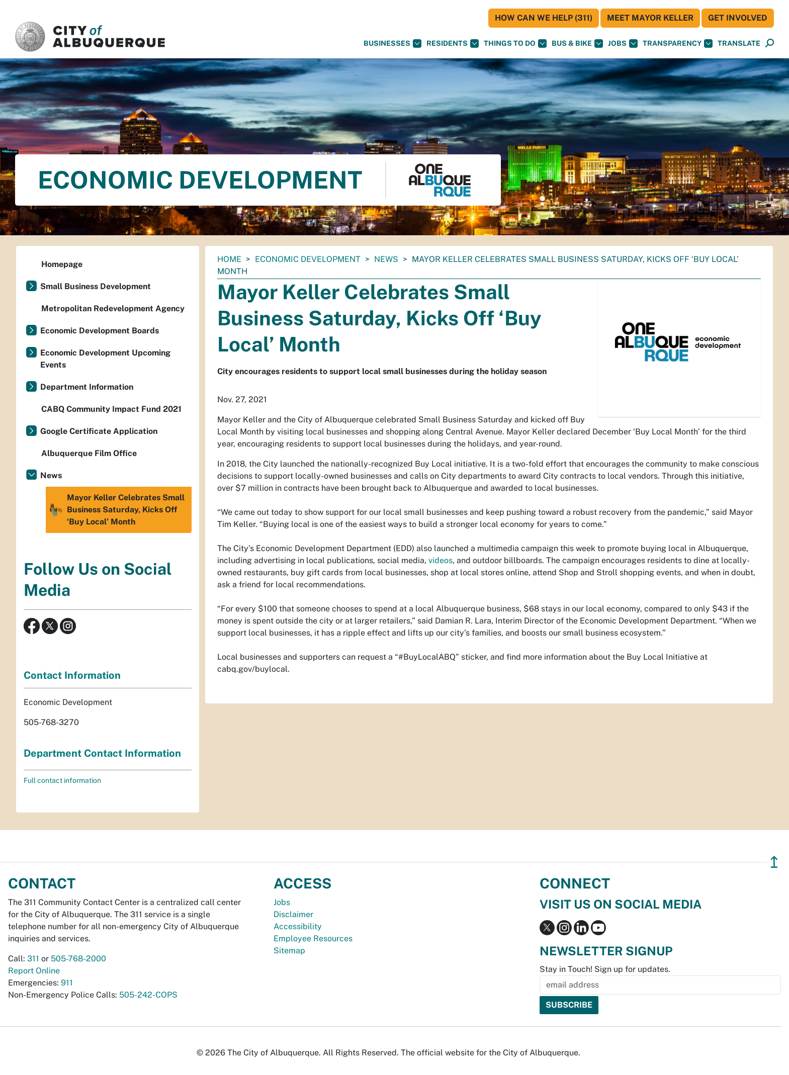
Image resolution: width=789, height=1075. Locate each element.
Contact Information (72, 675)
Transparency (678, 43)
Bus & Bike (577, 43)
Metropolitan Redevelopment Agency (113, 308)
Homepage (61, 264)
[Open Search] (769, 43)
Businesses (392, 43)
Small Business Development (95, 286)
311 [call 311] (33, 958)
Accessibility (298, 926)
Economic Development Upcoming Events (105, 359)
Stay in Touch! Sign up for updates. (605, 969)
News (386, 259)
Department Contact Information (102, 753)
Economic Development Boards (99, 330)
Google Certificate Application (98, 431)
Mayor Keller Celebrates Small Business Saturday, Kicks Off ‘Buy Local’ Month (116, 510)
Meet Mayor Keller (650, 18)
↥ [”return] (774, 862)
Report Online (34, 970)
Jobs (623, 43)
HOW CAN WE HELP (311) (543, 18)
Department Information (86, 387)
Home (229, 259)
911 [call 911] (67, 983)
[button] (739, 43)
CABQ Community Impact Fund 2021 (111, 409)
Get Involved (737, 18)
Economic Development (308, 259)
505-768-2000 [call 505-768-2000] (78, 958)
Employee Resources (313, 938)
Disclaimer (293, 914)
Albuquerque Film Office (89, 453)
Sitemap (289, 950)
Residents (452, 43)
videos (440, 560)
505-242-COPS (148, 995)
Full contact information (62, 780)
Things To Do (515, 43)
